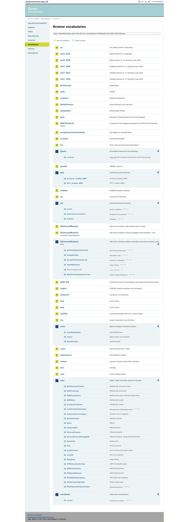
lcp (61, 320)
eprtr (62, 117)
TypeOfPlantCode (73, 265)
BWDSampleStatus (74, 395)
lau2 (62, 307)
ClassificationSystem (74, 404)
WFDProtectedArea (74, 468)
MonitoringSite (72, 428)
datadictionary (66, 104)
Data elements (33, 36)
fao (61, 145)
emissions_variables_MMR (77, 178)
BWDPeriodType (73, 391)
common (64, 98)
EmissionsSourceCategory (77, 414)
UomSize (70, 455)
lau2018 (63, 314)
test (62, 368)
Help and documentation (37, 23)
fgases (63, 151)
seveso (63, 361)
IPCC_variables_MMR (75, 183)
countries (70, 157)
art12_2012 (65, 54)
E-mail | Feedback (35, 515)
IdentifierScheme (73, 418)
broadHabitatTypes (74, 332)
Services (31, 49)
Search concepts (80, 40)
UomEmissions (72, 450)
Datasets (31, 27)
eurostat (64, 139)
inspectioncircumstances (76, 214)
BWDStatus (71, 400)
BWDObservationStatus (75, 386)
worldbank (65, 494)
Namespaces (33, 53)
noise (62, 349)
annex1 (69, 209)
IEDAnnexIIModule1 (69, 226)
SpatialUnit (71, 441)
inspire (63, 288)
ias (61, 197)
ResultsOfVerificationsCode (77, 260)
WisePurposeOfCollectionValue (78, 487)
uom (62, 374)
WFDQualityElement (74, 473)
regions (69, 337)
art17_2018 (65, 79)
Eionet (37, 18)
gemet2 (63, 166)
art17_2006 (65, 66)
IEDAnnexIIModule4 (69, 242)
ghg (62, 173)
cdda (62, 92)
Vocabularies (33, 44)
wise (62, 380)
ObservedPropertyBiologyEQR (78, 437)
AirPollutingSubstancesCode (77, 250)
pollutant (70, 219)
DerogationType (72, 255)
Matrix (69, 423)
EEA (38, 1)
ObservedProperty (73, 432)
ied (61, 203)
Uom (68, 446)
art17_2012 (65, 73)
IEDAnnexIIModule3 (69, 233)
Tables (30, 32)
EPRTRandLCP (67, 123)
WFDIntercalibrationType (76, 464)
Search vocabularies (63, 40)
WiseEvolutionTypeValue (76, 482)
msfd (62, 326)
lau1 (62, 301)
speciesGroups (72, 341)
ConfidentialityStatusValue (76, 409)
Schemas (31, 40)
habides (64, 190)
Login (142, 1)
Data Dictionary (46, 18)
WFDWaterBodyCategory (76, 478)
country (70, 500)
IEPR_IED (64, 282)
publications (66, 355)
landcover (64, 295)
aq (61, 47)
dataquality (65, 111)
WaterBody (71, 459)
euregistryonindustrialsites (72, 132)
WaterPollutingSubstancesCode (78, 274)
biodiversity (65, 85)
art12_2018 (65, 60)
